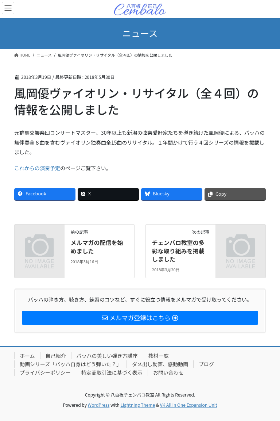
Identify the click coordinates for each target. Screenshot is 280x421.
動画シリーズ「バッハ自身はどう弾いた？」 (70, 364)
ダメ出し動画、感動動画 (160, 364)
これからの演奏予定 (37, 168)
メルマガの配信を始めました (96, 246)
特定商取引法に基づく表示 (112, 372)
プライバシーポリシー (45, 372)
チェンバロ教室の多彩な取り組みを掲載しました (178, 250)
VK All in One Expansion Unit (188, 405)
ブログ (206, 364)
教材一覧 (158, 355)
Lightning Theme (137, 405)
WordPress (99, 405)
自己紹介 (56, 355)
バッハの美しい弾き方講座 (107, 355)
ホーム (27, 355)
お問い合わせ (168, 372)
